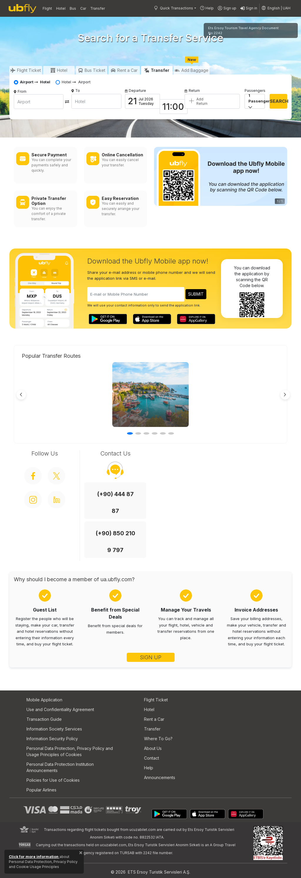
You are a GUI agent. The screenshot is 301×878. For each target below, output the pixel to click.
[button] (276, 8)
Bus (73, 8)
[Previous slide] (21, 395)
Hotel (61, 8)
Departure (135, 90)
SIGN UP (150, 657)
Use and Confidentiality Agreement (60, 709)
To (75, 90)
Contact (151, 758)
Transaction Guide (44, 719)
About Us (153, 748)
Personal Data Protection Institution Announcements (60, 767)
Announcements (159, 777)
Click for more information (34, 856)
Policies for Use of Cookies (53, 780)
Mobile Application (44, 699)
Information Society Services (54, 728)
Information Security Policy (52, 738)
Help (207, 8)
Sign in (248, 8)
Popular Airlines (41, 789)
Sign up (227, 8)
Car (83, 8)
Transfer (97, 8)
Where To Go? (158, 738)
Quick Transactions (173, 8)
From (22, 91)
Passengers (255, 90)
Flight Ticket (156, 699)
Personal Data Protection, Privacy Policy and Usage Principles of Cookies (69, 751)
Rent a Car (154, 719)
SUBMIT (196, 293)
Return (192, 90)
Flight (47, 8)
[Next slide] (285, 395)
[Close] (81, 853)
